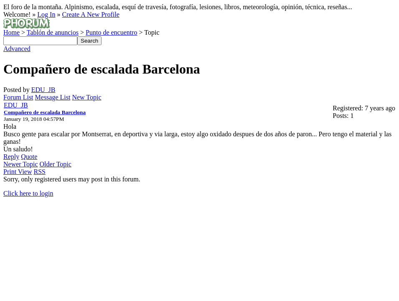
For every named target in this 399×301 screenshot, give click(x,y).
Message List (53, 97)
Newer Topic (20, 164)
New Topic (86, 97)
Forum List (18, 97)
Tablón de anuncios (53, 32)
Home (11, 32)
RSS (40, 171)
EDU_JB (43, 89)
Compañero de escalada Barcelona (45, 112)
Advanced (16, 48)
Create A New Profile (90, 14)
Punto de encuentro (111, 32)
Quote (29, 156)
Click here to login (28, 193)
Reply (11, 156)
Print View (17, 171)
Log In (46, 14)
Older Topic (55, 164)
